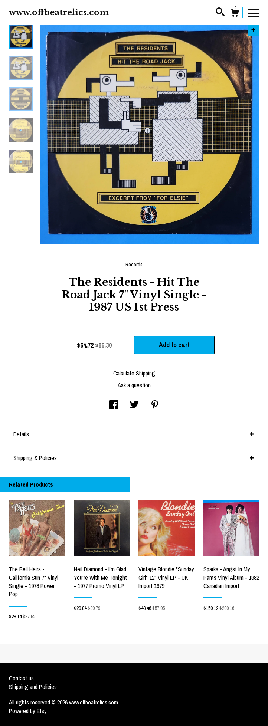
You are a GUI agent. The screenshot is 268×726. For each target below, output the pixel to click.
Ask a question (134, 385)
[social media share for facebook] (113, 405)
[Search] (220, 13)
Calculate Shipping (134, 373)
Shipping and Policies (33, 687)
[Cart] (235, 13)
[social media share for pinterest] (154, 405)
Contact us (21, 678)
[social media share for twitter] (134, 405)
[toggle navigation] (253, 12)
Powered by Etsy (28, 711)
